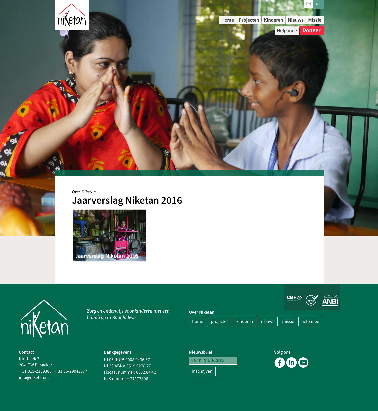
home (197, 321)
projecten (220, 321)
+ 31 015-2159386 (35, 371)
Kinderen (284, 19)
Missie (258, 29)
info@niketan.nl (34, 377)
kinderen (244, 321)
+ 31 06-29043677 (71, 371)
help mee (310, 321)
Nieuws (311, 19)
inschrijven (202, 371)
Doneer (311, 29)
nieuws (267, 321)
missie (288, 321)
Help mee (284, 29)
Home (229, 19)
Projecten (254, 19)
